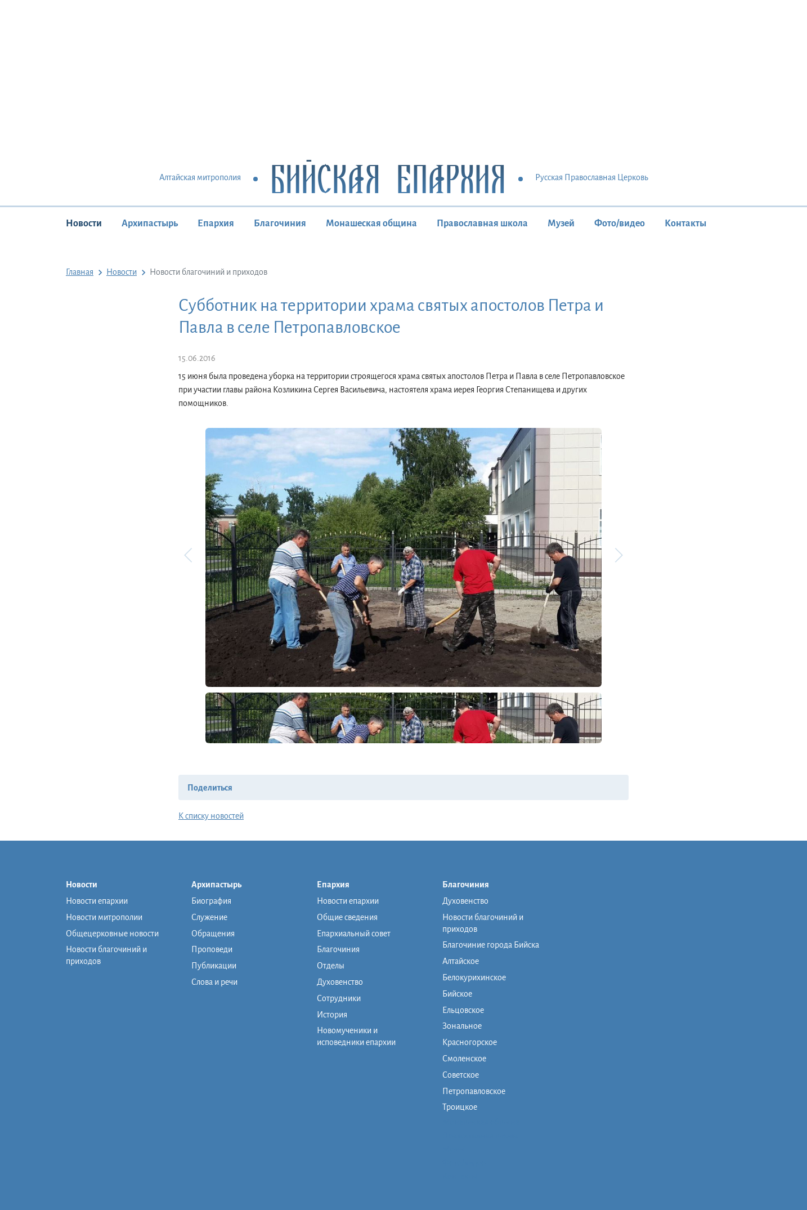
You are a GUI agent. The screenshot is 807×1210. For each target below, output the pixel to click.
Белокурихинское (474, 977)
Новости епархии (97, 900)
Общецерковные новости (112, 933)
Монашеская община (371, 223)
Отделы (330, 965)
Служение (209, 917)
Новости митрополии (104, 917)
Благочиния (280, 223)
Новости (84, 223)
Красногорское (469, 1042)
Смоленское (464, 1058)
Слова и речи (214, 981)
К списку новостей (211, 815)
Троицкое (459, 1106)
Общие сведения (347, 917)
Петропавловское (473, 1091)
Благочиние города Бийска (490, 944)
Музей (561, 223)
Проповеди (211, 949)
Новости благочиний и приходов (106, 955)
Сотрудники (339, 998)
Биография (211, 900)
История (332, 1014)
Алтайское (460, 961)
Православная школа (482, 223)
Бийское (457, 993)
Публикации (213, 965)
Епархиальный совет (354, 933)
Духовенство (340, 981)
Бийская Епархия (388, 178)
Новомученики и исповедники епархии (356, 1036)
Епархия (216, 223)
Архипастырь (150, 223)
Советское (460, 1074)
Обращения (213, 933)
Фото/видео (619, 223)
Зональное (462, 1025)
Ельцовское (463, 1010)
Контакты (685, 223)
